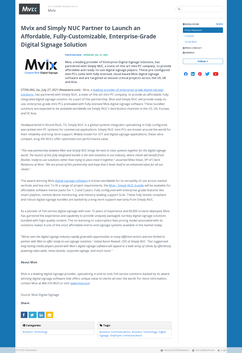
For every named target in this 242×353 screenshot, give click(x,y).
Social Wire (191, 41)
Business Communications (114, 332)
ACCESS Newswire (26, 350)
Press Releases (193, 30)
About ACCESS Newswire (176, 350)
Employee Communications (126, 335)
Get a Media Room (205, 350)
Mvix (52, 10)
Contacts (189, 36)
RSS (219, 24)
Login (224, 350)
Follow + (203, 61)
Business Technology (34, 332)
